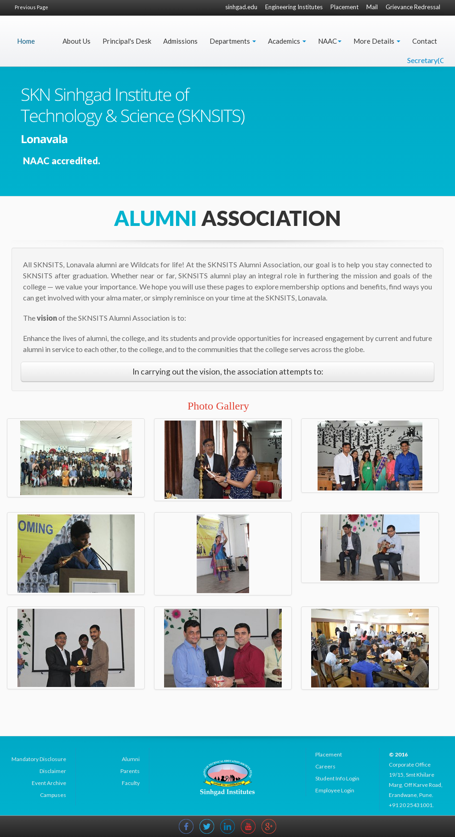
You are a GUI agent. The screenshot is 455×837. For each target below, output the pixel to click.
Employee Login (334, 790)
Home (26, 41)
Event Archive (49, 782)
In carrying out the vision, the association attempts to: (227, 371)
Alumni (131, 759)
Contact (424, 41)
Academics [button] (287, 41)
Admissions (180, 41)
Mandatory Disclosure (38, 759)
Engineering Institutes (294, 7)
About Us (77, 41)
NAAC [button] (329, 41)
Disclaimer (53, 771)
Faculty (131, 782)
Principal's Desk (126, 41)
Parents (130, 771)
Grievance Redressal (413, 7)
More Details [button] (376, 41)
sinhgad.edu (241, 7)
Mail (372, 7)
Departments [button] (233, 41)
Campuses (53, 794)
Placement (344, 7)
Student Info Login (337, 778)
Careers (325, 766)
